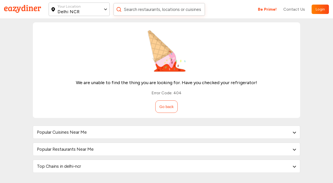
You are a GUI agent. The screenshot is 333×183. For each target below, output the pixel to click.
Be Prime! (267, 9)
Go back (166, 106)
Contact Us (294, 9)
